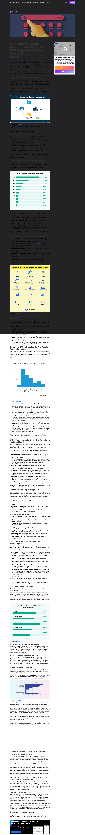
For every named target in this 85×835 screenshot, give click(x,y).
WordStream (20, 124)
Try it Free (72, 2)
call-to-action (23, 409)
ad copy (26, 467)
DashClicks (12, 702)
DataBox (19, 401)
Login (66, 2)
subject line (37, 243)
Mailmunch (19, 313)
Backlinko (19, 211)
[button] (26, 2)
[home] (14, 2)
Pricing (48, 2)
